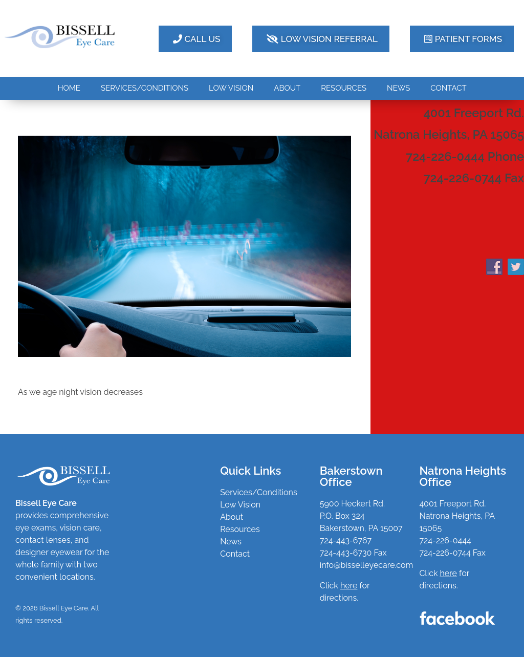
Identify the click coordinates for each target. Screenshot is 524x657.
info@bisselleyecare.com (366, 565)
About (231, 517)
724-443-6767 (346, 540)
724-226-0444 (445, 540)
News (231, 541)
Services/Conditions (258, 492)
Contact (235, 554)
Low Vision (240, 505)
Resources (240, 529)
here (448, 573)
